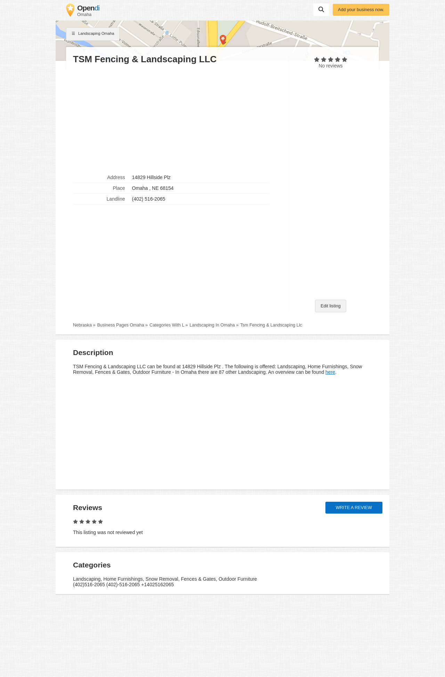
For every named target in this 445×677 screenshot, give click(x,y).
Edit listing (330, 306)
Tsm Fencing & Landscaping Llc (271, 325)
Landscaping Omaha (93, 34)
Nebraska (82, 325)
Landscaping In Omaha (212, 325)
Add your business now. (361, 9)
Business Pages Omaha (120, 325)
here (330, 372)
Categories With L (166, 325)
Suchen (321, 9)
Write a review (354, 507)
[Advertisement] (177, 118)
